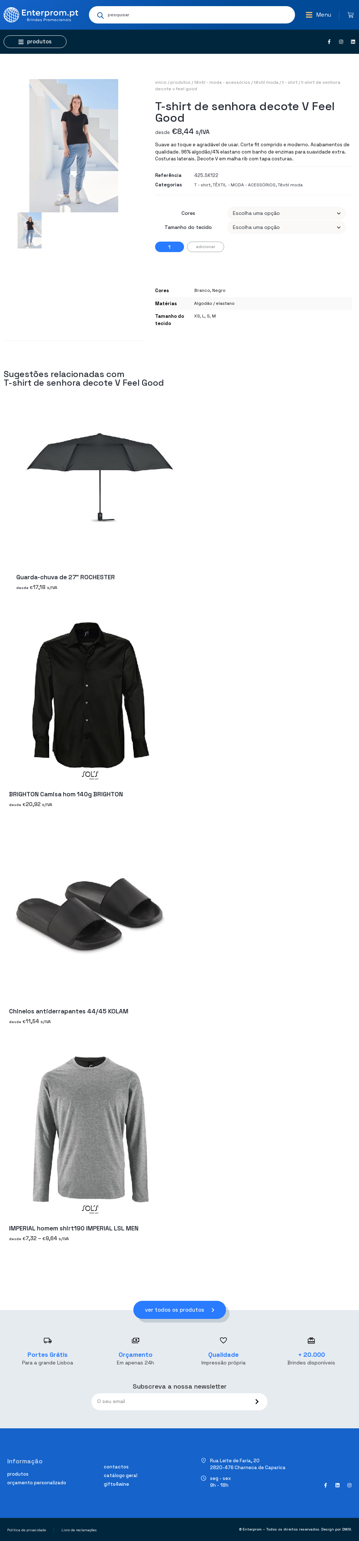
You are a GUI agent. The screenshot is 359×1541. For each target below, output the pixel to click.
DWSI (346, 1529)
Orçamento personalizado (36, 1483)
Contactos (116, 1467)
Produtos (180, 82)
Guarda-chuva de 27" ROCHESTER (65, 577)
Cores (188, 213)
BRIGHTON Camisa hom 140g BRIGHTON (66, 794)
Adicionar (205, 246)
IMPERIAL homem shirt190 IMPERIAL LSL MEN (73, 1228)
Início (161, 82)
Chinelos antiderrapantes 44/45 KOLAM (68, 1011)
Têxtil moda (266, 82)
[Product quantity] (169, 247)
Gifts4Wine (116, 1484)
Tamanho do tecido (188, 227)
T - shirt (290, 82)
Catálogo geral (120, 1475)
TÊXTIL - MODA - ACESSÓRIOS (222, 82)
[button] (318, 15)
